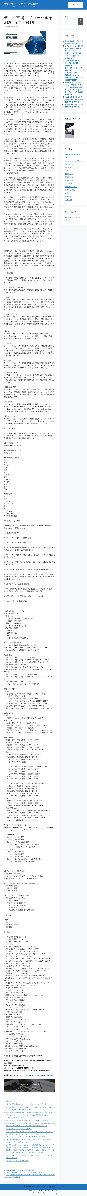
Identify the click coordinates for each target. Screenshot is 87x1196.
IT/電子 (67, 157)
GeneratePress (60, 1187)
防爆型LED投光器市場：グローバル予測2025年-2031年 (73, 55)
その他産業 (69, 167)
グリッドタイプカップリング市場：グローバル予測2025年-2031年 (27, 1120)
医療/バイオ (69, 174)
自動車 (67, 193)
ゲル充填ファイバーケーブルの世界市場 (18, 1129)
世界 (23, 1171)
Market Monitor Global (13, 1171)
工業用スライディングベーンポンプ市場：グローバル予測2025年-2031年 (74, 84)
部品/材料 (68, 200)
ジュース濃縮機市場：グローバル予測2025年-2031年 (74, 63)
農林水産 (8, 1101)
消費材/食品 (69, 177)
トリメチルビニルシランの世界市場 (17, 1161)
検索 (66, 16)
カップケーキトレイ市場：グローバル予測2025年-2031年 (74, 92)
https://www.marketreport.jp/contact (39, 1075)
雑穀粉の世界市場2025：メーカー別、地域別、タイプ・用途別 (26, 1104)
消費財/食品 (69, 180)
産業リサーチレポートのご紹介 (21, 3)
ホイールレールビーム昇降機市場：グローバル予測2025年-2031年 (74, 70)
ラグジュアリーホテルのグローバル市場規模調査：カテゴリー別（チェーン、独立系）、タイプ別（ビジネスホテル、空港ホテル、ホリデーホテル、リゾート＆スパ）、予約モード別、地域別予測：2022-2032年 (30, 1134)
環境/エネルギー (71, 187)
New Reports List (75, 5)
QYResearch (69, 164)
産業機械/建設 (30, 1171)
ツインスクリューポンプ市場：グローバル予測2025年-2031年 (74, 48)
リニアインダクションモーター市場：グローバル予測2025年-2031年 (74, 99)
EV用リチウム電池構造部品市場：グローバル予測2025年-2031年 (25, 1173)
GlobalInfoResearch (72, 154)
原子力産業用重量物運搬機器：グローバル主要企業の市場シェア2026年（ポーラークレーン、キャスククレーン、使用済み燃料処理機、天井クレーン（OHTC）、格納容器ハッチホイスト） (30, 1115)
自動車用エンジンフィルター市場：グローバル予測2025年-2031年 (74, 77)
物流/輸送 (68, 183)
